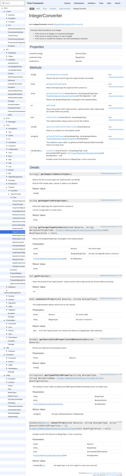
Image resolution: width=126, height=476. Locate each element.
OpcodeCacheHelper (15, 399)
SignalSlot (12, 303)
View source (77, 24)
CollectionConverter (19, 218)
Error (8, 118)
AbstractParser (13, 63)
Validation (11, 60)
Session (11, 299)
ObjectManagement (15, 177)
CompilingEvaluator (15, 70)
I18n (9, 163)
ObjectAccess (13, 396)
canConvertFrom (52, 117)
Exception (11, 18)
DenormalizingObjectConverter (23, 225)
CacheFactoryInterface (16, 39)
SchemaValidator (14, 413)
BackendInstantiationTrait (17, 29)
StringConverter (18, 259)
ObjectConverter (18, 242)
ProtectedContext (14, 108)
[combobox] (12, 3)
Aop (9, 132)
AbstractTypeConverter (20, 201)
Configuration (13, 149)
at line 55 (119, 422)
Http (9, 160)
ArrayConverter (17, 204)
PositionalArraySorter (15, 406)
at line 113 (119, 298)
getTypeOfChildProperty (55, 136)
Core (10, 153)
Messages (12, 122)
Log (9, 166)
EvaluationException (15, 84)
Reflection (12, 287)
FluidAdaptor (10, 320)
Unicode (11, 382)
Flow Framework (35, 3)
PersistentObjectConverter (21, 246)
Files (9, 389)
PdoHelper (11, 403)
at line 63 (119, 173)
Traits (101, 3)
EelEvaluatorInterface (15, 77)
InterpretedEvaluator (15, 94)
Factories (11, 351)
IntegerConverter (18, 232)
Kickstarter (10, 355)
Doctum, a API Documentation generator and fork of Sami (104, 473)
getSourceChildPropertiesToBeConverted (62, 127)
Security (11, 296)
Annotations (12, 129)
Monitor (11, 170)
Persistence (12, 184)
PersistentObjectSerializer (21, 249)
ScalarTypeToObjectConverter (23, 252)
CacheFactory (13, 36)
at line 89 (119, 226)
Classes (67, 3)
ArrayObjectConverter (20, 211)
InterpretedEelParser (15, 91)
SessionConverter (18, 256)
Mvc (9, 173)
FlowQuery (12, 53)
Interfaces (91, 3)
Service (11, 330)
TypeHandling (13, 417)
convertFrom (51, 151)
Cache (8, 11)
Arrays (10, 386)
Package (11, 101)
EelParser (11, 80)
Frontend (11, 22)
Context (10, 73)
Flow (7, 125)
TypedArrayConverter (20, 263)
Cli (9, 139)
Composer (12, 146)
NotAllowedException (15, 98)
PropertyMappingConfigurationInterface (24, 280)
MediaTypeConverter (19, 235)
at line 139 (119, 374)
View (10, 334)
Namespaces (79, 3)
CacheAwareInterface (15, 32)
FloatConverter (17, 228)
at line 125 (119, 338)
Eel (7, 49)
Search (117, 3)
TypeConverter (16, 194)
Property (11, 187)
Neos (6, 8)
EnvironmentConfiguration (17, 42)
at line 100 (119, 275)
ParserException (14, 104)
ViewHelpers (12, 337)
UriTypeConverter (18, 266)
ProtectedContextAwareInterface (19, 111)
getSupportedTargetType (55, 84)
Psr (9, 25)
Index (109, 3)
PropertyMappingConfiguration (21, 277)
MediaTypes (12, 392)
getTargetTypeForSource (55, 93)
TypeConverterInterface (18, 283)
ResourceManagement (12, 293)
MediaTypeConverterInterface (22, 239)
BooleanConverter (18, 215)
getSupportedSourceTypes (56, 75)
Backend (11, 15)
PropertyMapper (16, 273)
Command (12, 142)
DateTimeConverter (19, 222)
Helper (10, 56)
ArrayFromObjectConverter (22, 208)
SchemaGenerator (14, 410)
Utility (10, 115)
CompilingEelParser (15, 67)
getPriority (50, 105)
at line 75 (119, 200)
